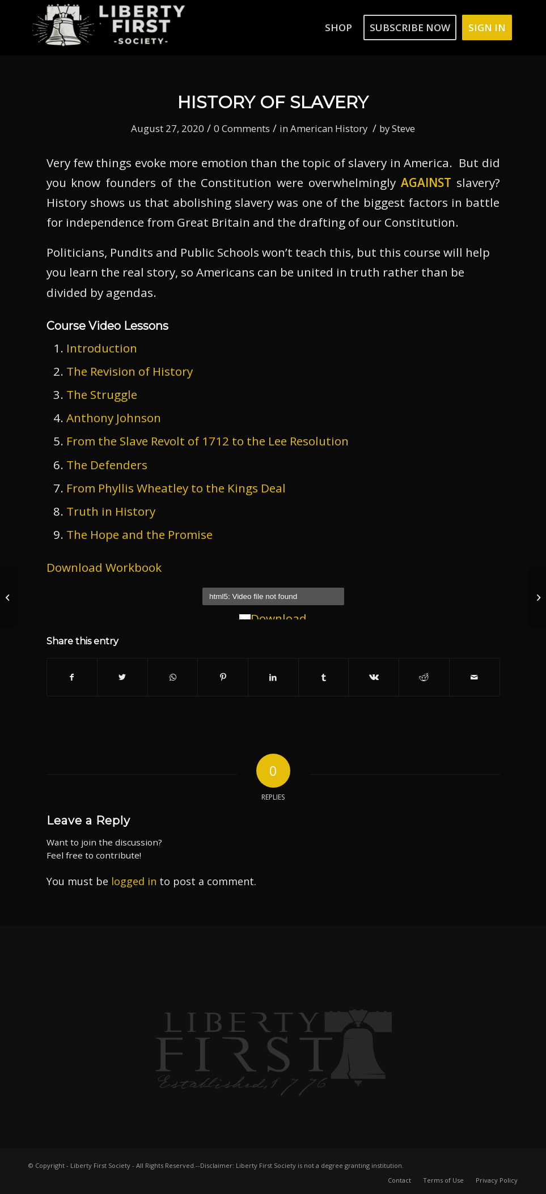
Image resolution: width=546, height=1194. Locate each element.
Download (273, 618)
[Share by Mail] (475, 677)
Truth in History (110, 511)
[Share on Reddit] (424, 677)
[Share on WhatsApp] (173, 677)
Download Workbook (104, 567)
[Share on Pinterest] (223, 677)
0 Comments (242, 128)
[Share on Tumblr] (324, 677)
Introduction (101, 348)
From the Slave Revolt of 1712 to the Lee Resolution (207, 441)
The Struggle (101, 394)
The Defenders (106, 465)
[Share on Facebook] (72, 677)
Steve (403, 128)
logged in (133, 881)
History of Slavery (273, 102)
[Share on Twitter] (122, 677)
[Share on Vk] (374, 677)
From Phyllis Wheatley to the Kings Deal (176, 488)
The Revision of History (129, 371)
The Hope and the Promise (139, 534)
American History (328, 128)
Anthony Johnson (113, 418)
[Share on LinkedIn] (273, 677)
